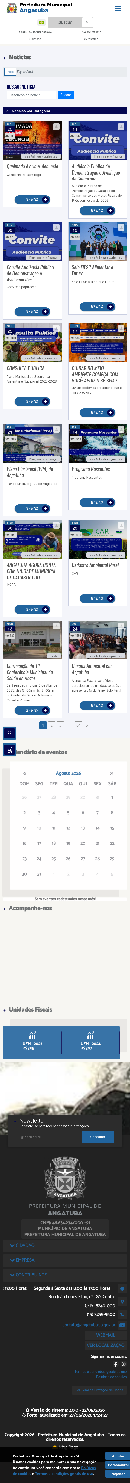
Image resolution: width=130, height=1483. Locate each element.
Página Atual (25, 71)
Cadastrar (97, 1137)
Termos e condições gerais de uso (101, 1372)
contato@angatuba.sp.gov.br (88, 1325)
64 (78, 725)
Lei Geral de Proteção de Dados (99, 1390)
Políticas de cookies (111, 1377)
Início (10, 71)
